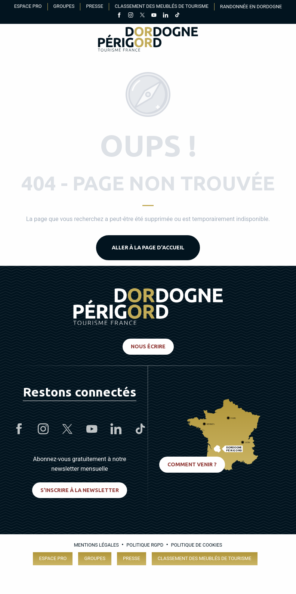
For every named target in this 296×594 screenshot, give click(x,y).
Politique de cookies (196, 545)
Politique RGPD (144, 545)
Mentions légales (96, 545)
